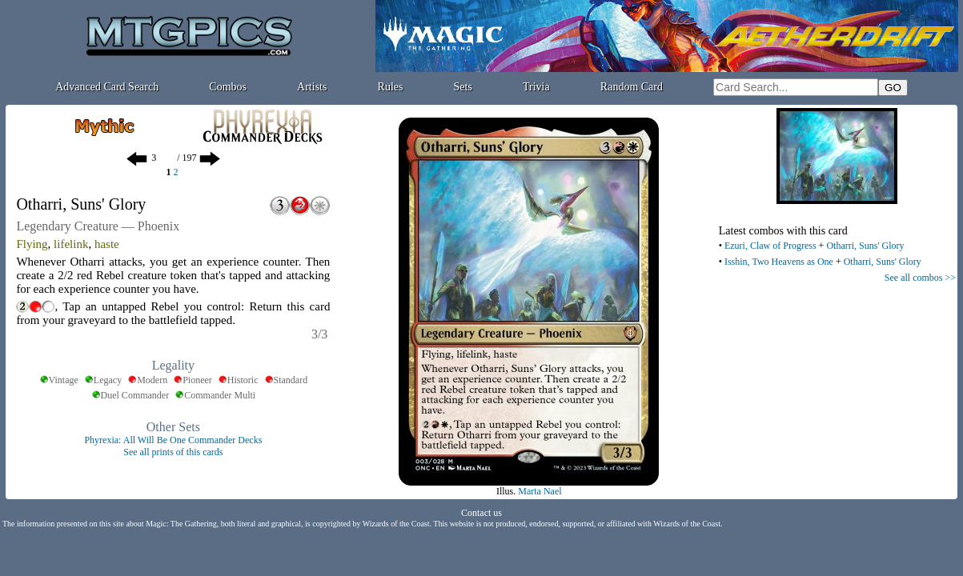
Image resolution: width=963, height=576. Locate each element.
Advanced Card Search (106, 87)
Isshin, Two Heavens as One (778, 261)
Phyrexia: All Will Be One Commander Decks (173, 440)
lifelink (71, 244)
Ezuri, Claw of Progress (770, 245)
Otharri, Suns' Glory (865, 245)
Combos (228, 87)
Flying (31, 244)
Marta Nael (539, 491)
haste (106, 244)
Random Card (631, 87)
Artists (312, 87)
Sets (463, 87)
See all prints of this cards (173, 452)
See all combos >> (920, 277)
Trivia (536, 87)
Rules (390, 87)
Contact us (481, 512)
